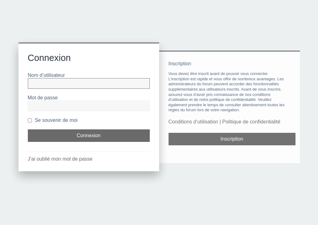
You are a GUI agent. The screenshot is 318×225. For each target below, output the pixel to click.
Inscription (231, 139)
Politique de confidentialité (251, 121)
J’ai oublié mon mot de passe (60, 159)
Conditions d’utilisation (193, 121)
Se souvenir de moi (53, 120)
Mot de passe (43, 97)
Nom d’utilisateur (46, 75)
